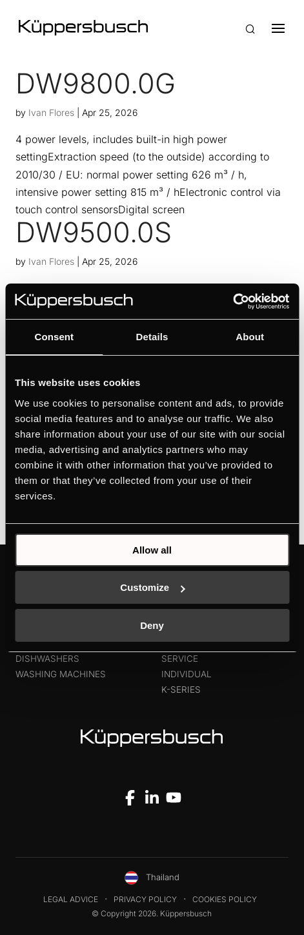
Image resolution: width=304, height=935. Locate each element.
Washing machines (60, 674)
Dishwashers (47, 658)
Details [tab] (152, 336)
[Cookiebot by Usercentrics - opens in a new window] (232, 301)
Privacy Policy (145, 899)
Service (179, 658)
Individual (186, 674)
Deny (152, 625)
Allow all (152, 550)
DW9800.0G (95, 83)
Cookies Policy (224, 899)
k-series (181, 689)
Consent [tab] (54, 336)
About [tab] (250, 336)
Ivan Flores (51, 112)
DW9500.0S (93, 232)
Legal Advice (70, 899)
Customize (152, 587)
